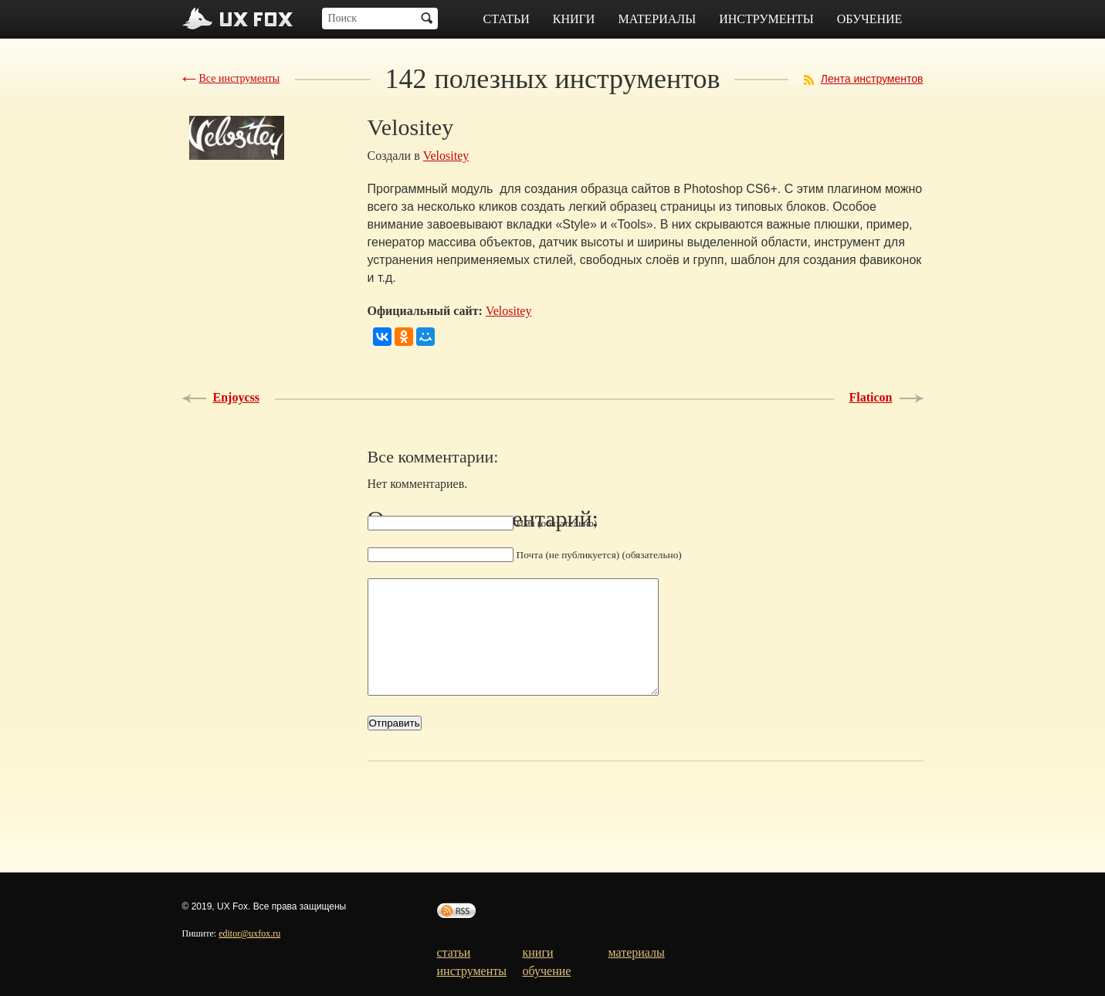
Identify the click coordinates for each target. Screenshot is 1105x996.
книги (574, 18)
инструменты (766, 18)
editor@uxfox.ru (249, 933)
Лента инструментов (872, 79)
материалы (657, 18)
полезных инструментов (552, 78)
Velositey (446, 155)
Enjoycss (236, 397)
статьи (506, 18)
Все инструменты (239, 78)
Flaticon (871, 397)
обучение (870, 18)
